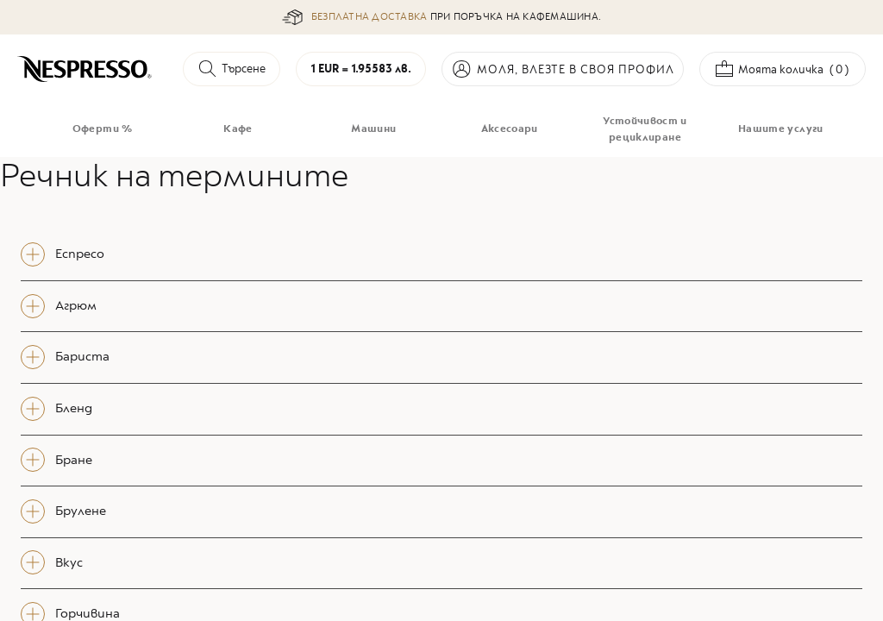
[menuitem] (102, 130)
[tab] (441, 254)
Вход (562, 69)
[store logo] (85, 69)
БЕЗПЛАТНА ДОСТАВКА (369, 16)
